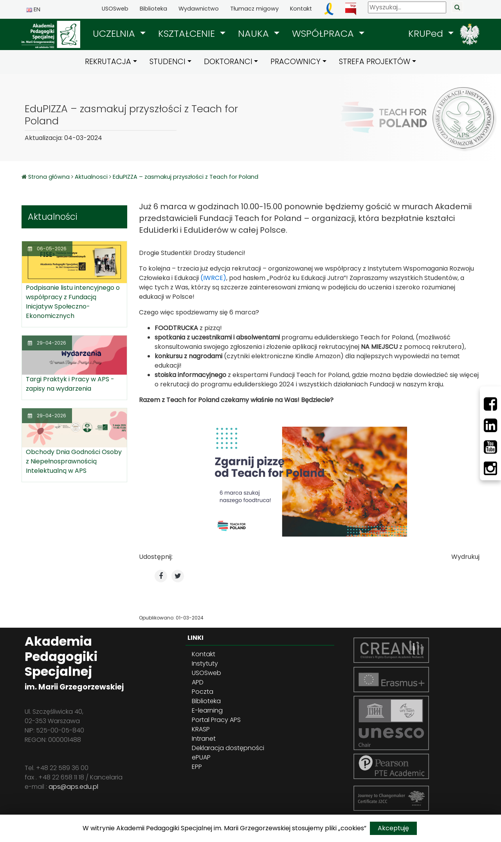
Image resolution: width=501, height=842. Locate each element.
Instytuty (205, 663)
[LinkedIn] (490, 425)
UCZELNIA (115, 33)
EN (33, 9)
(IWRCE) (213, 277)
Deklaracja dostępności (228, 747)
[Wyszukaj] (407, 7)
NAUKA (255, 33)
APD (198, 682)
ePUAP (201, 757)
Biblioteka (153, 9)
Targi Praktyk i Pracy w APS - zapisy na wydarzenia (70, 384)
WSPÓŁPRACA (324, 33)
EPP (197, 766)
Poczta (202, 691)
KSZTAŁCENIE (188, 33)
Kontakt (301, 9)
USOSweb (115, 9)
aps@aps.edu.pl (73, 786)
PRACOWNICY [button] (295, 61)
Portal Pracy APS (216, 719)
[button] (119, 33)
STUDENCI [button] (168, 61)
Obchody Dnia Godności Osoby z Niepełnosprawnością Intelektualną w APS (74, 461)
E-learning (207, 710)
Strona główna (49, 177)
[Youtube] (490, 447)
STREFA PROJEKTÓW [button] (374, 61)
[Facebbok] (490, 404)
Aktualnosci (91, 177)
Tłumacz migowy (254, 9)
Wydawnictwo (198, 9)
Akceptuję (393, 828)
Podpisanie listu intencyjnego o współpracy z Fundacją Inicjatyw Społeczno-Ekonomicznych (73, 301)
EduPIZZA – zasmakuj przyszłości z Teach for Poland (185, 177)
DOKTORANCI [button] (228, 61)
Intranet (204, 738)
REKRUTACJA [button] (108, 61)
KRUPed (427, 33)
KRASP (201, 729)
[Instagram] (490, 468)
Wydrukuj (465, 556)
